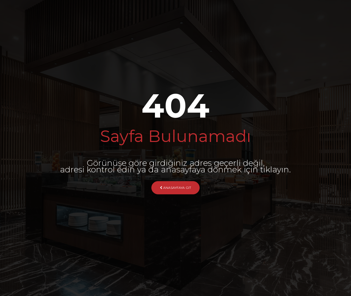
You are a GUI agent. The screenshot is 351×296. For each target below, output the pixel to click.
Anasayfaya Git (175, 188)
